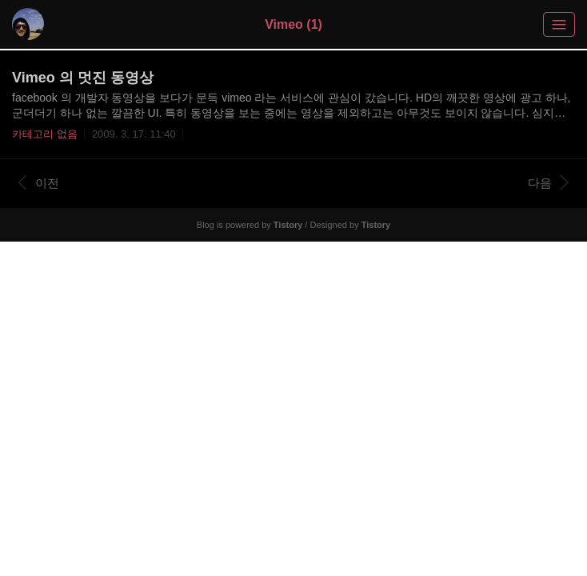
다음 (548, 182)
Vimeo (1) (293, 24)
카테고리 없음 (45, 134)
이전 (38, 182)
